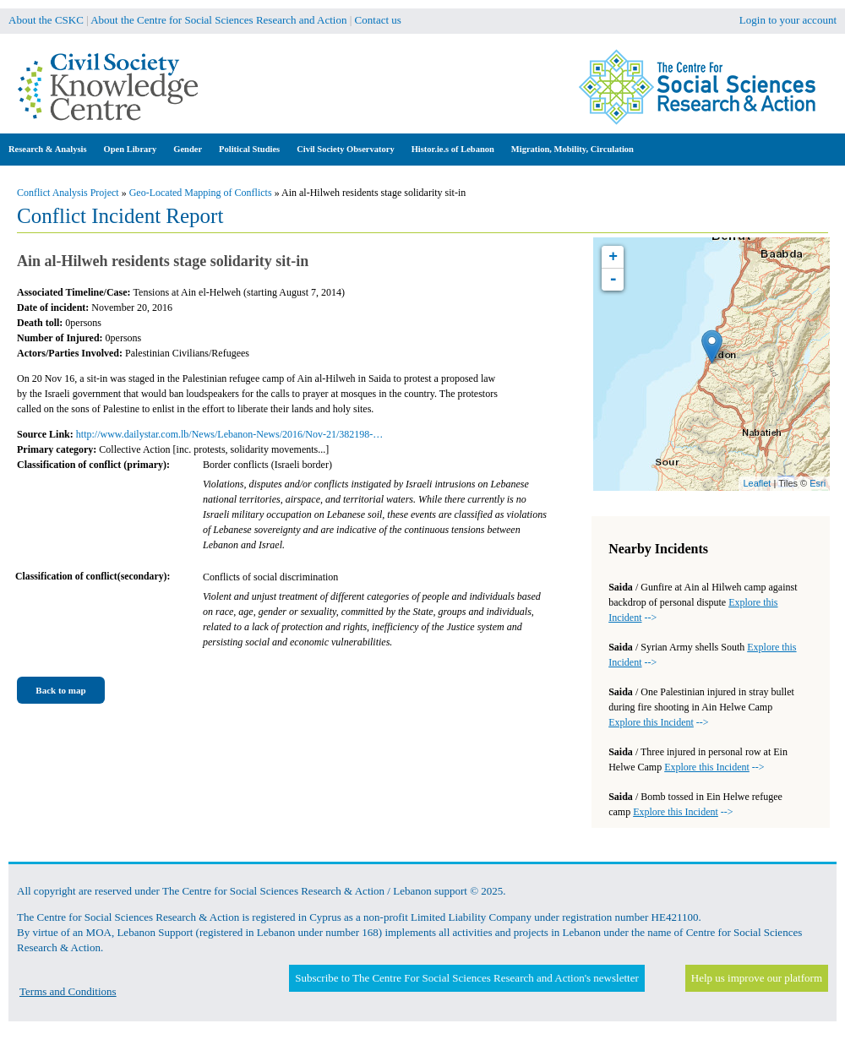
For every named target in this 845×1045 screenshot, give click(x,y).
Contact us (378, 20)
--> (658, 722)
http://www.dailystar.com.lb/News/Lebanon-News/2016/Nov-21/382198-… (230, 434)
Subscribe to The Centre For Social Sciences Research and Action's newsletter (466, 978)
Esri (818, 483)
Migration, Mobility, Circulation (572, 149)
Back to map (60, 690)
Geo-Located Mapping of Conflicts (200, 193)
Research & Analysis (47, 149)
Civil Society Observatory (345, 149)
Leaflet (757, 483)
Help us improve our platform (756, 978)
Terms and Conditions (68, 991)
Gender (187, 149)
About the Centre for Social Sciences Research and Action (218, 20)
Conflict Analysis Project (68, 193)
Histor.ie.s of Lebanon (453, 149)
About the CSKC (46, 20)
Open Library (130, 149)
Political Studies (249, 149)
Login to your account (788, 20)
